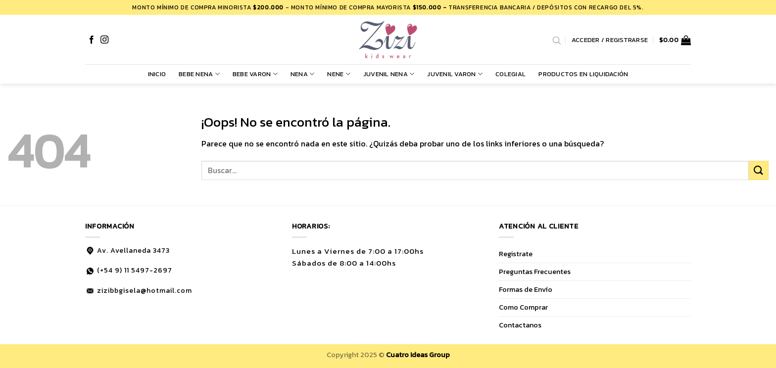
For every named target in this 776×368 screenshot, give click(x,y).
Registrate (516, 253)
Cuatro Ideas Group (418, 354)
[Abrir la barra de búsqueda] (557, 40)
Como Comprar (523, 307)
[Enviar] (759, 170)
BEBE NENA (199, 74)
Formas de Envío (525, 289)
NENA (302, 74)
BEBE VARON (255, 74)
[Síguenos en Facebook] (92, 40)
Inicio (157, 74)
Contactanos (520, 325)
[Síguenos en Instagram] (104, 40)
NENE (338, 74)
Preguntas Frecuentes (535, 271)
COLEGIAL (510, 74)
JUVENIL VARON (455, 74)
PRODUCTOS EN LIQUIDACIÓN (583, 74)
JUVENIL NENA (389, 74)
